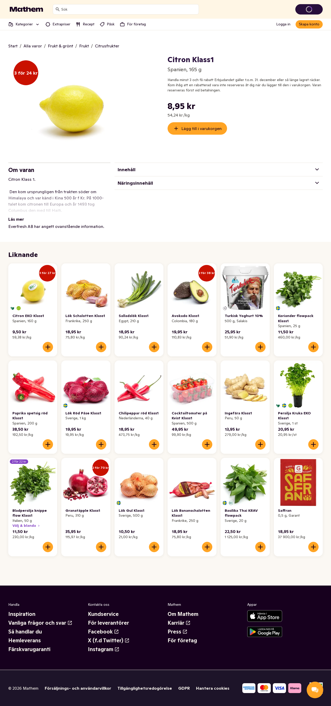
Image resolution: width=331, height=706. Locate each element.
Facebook (103, 631)
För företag (182, 640)
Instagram (103, 649)
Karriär (179, 622)
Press (177, 631)
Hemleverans (24, 640)
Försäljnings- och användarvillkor (78, 688)
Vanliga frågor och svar (40, 622)
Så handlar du (25, 631)
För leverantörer (108, 622)
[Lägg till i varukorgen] (48, 347)
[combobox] (129, 9)
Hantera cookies (212, 688)
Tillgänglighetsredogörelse (144, 688)
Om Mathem (183, 614)
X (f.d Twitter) (109, 640)
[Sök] (57, 9)
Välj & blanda (26, 525)
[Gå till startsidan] (26, 9)
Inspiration (21, 614)
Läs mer (16, 219)
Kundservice (103, 614)
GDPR (184, 688)
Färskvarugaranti (29, 649)
